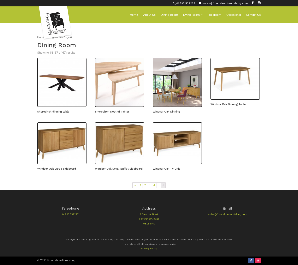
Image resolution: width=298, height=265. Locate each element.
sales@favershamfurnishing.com (227, 214)
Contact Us (253, 15)
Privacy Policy (149, 248)
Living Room (191, 15)
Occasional (233, 15)
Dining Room (169, 15)
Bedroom (215, 15)
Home (134, 15)
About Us (149, 15)
